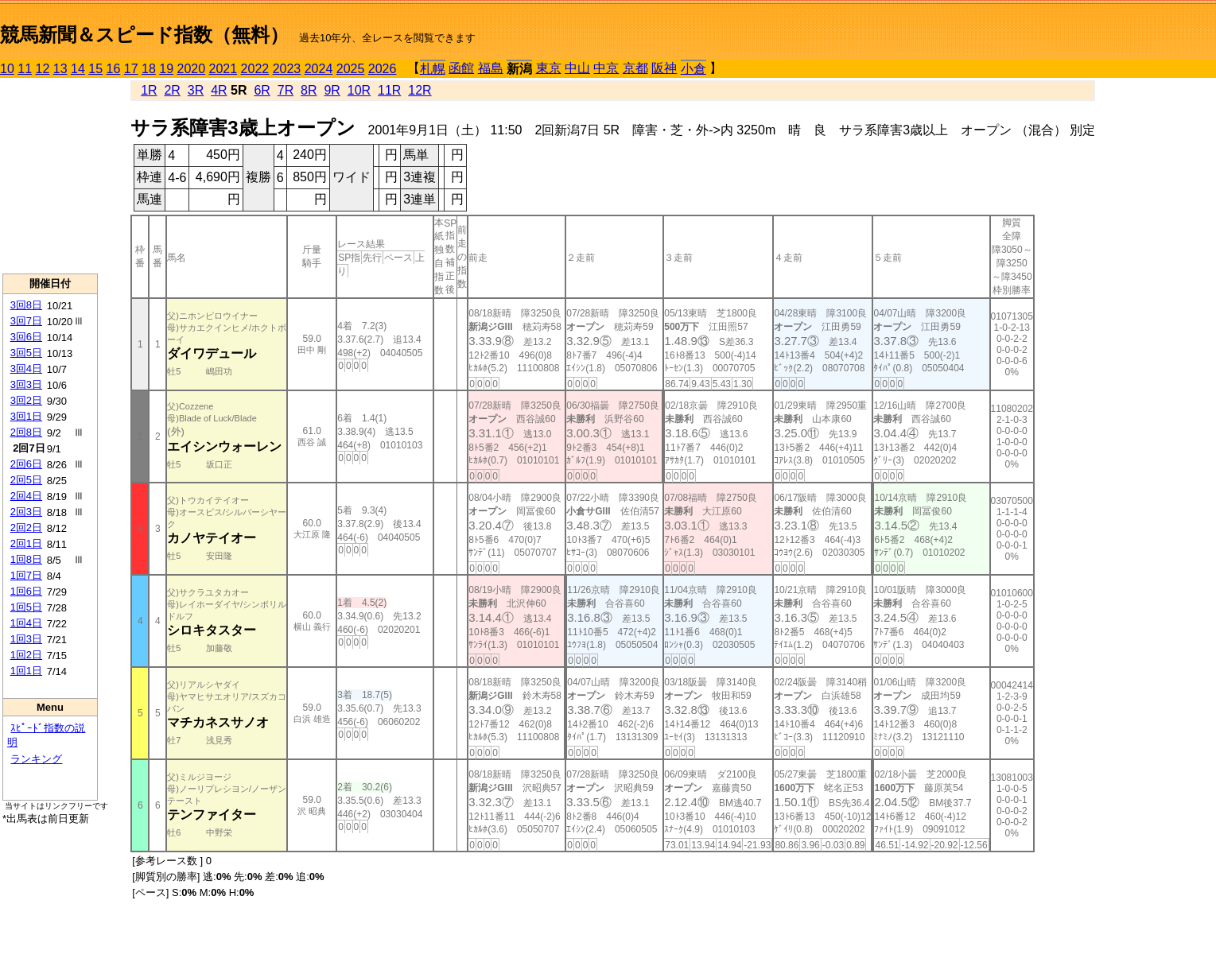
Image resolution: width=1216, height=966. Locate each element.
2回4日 (26, 496)
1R (149, 90)
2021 (223, 69)
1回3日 (26, 639)
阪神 (664, 68)
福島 (490, 68)
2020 (191, 69)
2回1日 (26, 543)
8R (309, 90)
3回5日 (26, 353)
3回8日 (26, 305)
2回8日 (26, 432)
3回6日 (26, 337)
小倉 (693, 69)
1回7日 (26, 575)
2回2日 (26, 527)
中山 (577, 68)
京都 (635, 68)
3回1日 (26, 416)
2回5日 (26, 480)
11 (24, 69)
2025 (350, 69)
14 (78, 69)
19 (166, 69)
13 (60, 69)
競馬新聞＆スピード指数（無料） (144, 34)
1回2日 (26, 655)
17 (131, 69)
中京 (606, 68)
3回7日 (26, 321)
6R (262, 90)
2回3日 (26, 512)
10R (359, 90)
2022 (255, 69)
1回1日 (26, 671)
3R (196, 90)
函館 (461, 68)
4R (219, 90)
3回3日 (26, 384)
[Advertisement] (50, 175)
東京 (548, 68)
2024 (319, 69)
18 (149, 69)
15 (95, 69)
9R (332, 90)
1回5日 (26, 607)
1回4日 (26, 623)
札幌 (432, 69)
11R (389, 90)
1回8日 (26, 559)
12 (43, 69)
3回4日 (26, 368)
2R (172, 90)
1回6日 (26, 591)
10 (7, 69)
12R (419, 90)
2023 (287, 69)
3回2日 (26, 400)
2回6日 (26, 464)
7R (285, 90)
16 (114, 69)
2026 (382, 69)
